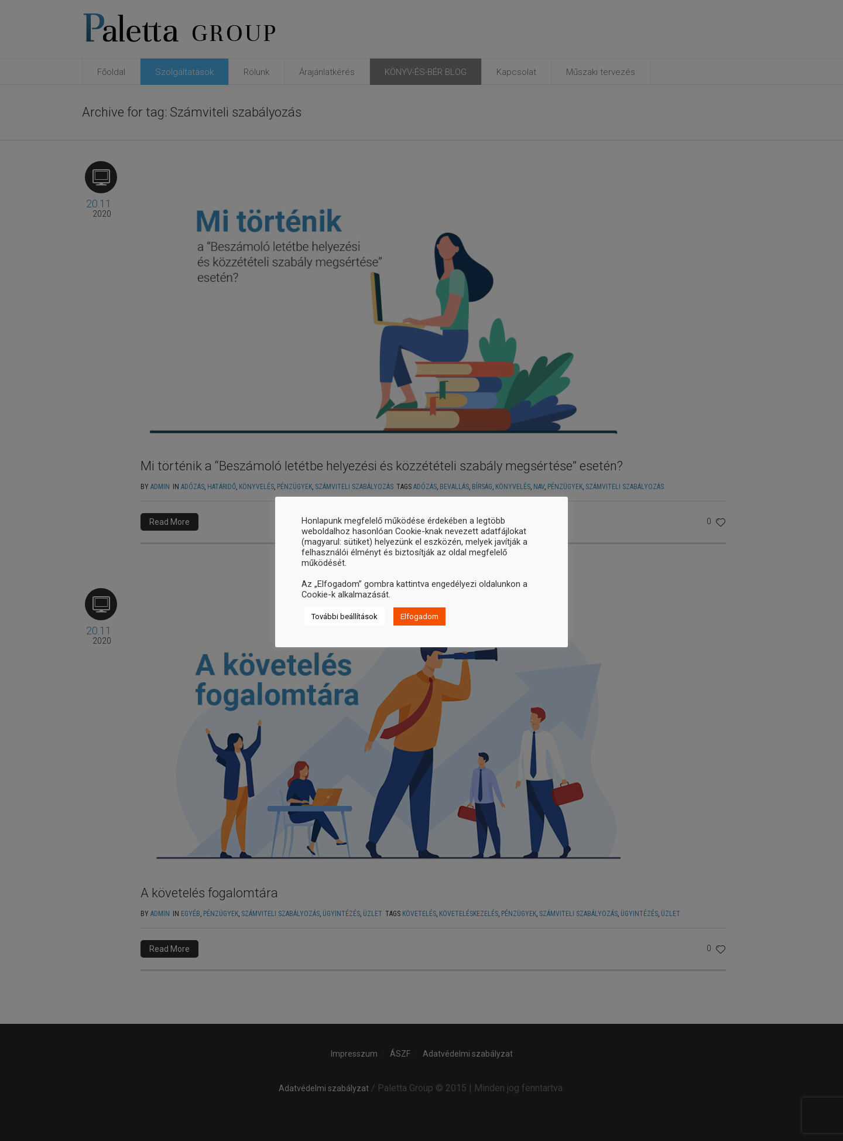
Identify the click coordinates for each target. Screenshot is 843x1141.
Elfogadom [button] (419, 616)
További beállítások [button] (344, 616)
